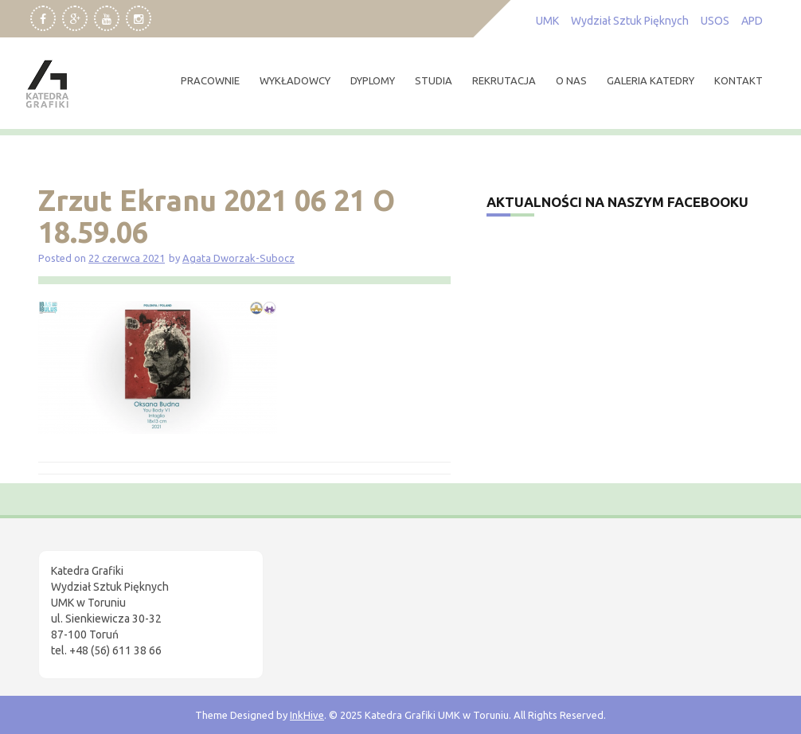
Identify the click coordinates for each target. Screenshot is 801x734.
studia (433, 80)
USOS (715, 20)
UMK (547, 20)
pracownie (210, 80)
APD (752, 20)
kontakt (738, 80)
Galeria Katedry (650, 80)
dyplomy (372, 80)
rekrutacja (504, 80)
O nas (571, 80)
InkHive (307, 714)
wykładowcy (295, 80)
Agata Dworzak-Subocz (238, 258)
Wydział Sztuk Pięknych (630, 20)
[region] (207, 599)
